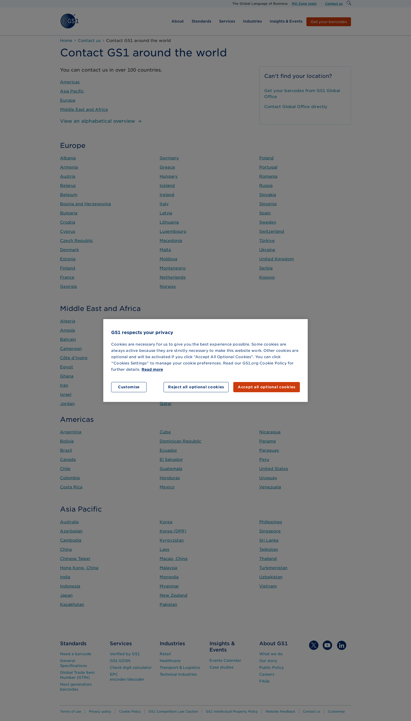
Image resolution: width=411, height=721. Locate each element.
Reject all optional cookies (196, 387)
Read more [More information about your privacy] (152, 369)
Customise (129, 387)
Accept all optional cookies (266, 387)
